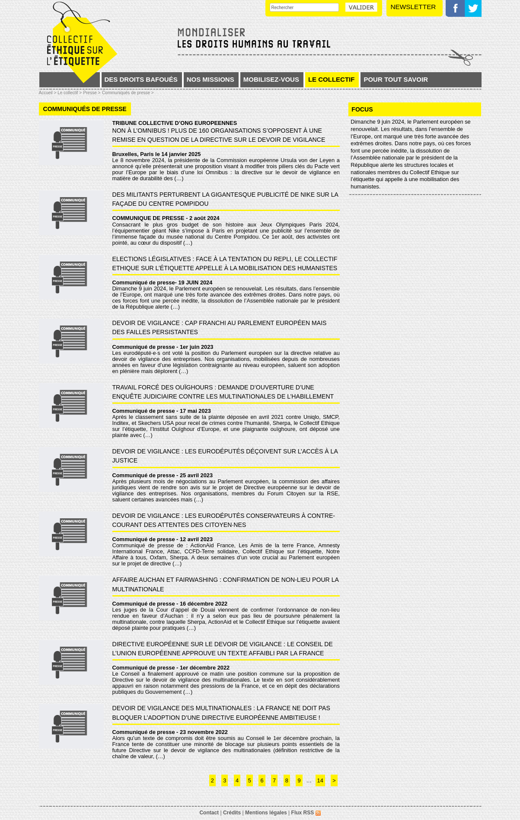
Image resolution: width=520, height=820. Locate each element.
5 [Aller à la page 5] (249, 780)
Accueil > (48, 92)
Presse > (92, 92)
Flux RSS (306, 813)
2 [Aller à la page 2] (212, 780)
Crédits (232, 813)
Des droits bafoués (141, 79)
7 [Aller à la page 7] (274, 780)
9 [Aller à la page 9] (298, 780)
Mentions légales (266, 813)
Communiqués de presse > (128, 92)
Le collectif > (69, 92)
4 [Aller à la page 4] (237, 780)
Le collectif (331, 79)
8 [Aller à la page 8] (286, 780)
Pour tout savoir (396, 79)
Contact (209, 813)
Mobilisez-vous (271, 79)
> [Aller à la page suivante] (333, 780)
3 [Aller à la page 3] (224, 780)
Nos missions (210, 79)
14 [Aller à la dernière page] (320, 780)
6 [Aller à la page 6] (261, 780)
